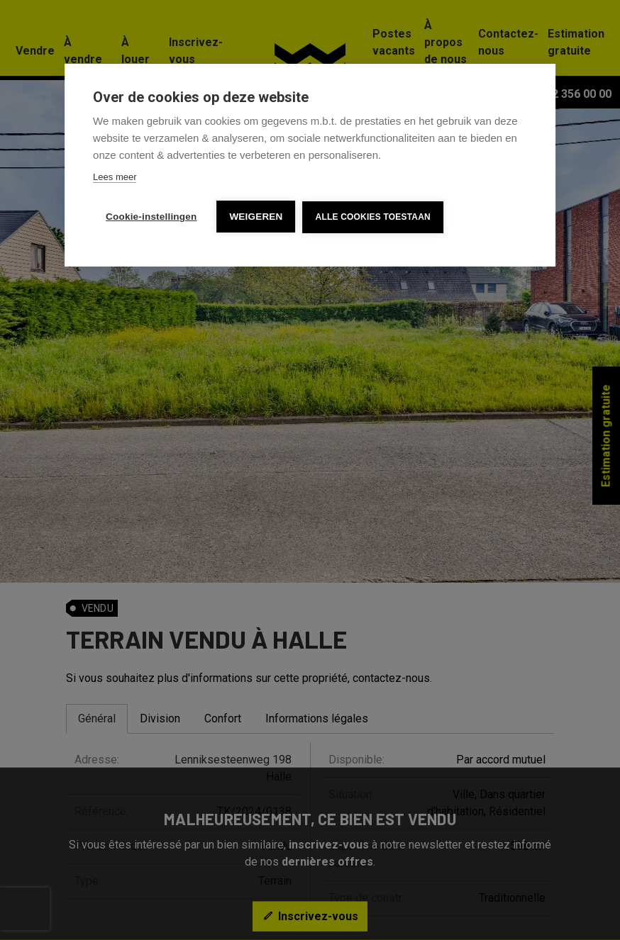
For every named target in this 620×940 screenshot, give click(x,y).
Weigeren (255, 216)
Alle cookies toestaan (373, 217)
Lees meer (114, 177)
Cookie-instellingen (151, 216)
